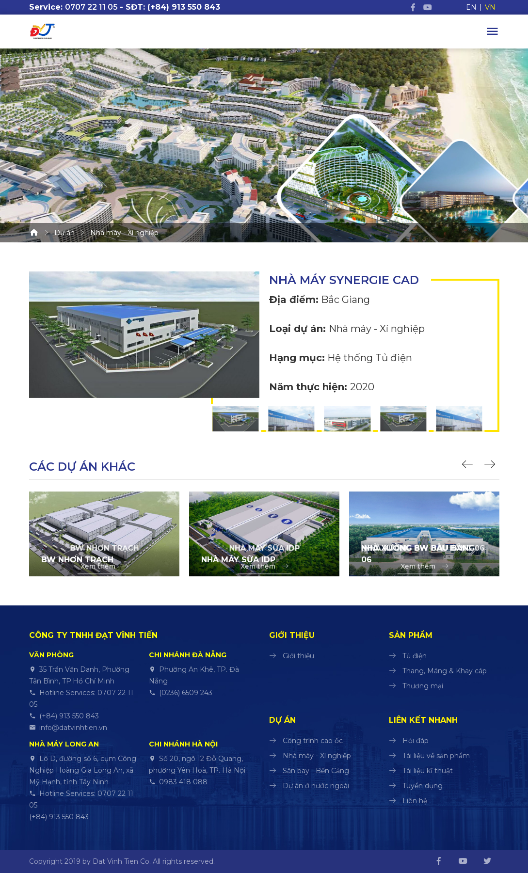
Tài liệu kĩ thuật (427, 770)
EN (471, 7)
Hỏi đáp (415, 740)
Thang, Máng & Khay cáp (444, 671)
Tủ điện (414, 655)
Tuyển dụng (422, 785)
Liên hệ (414, 800)
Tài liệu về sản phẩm (436, 755)
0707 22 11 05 (91, 7)
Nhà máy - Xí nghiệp (317, 755)
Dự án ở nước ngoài (316, 785)
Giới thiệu (298, 655)
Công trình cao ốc (313, 740)
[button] (469, 465)
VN (490, 7)
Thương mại (422, 686)
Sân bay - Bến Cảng (316, 770)
